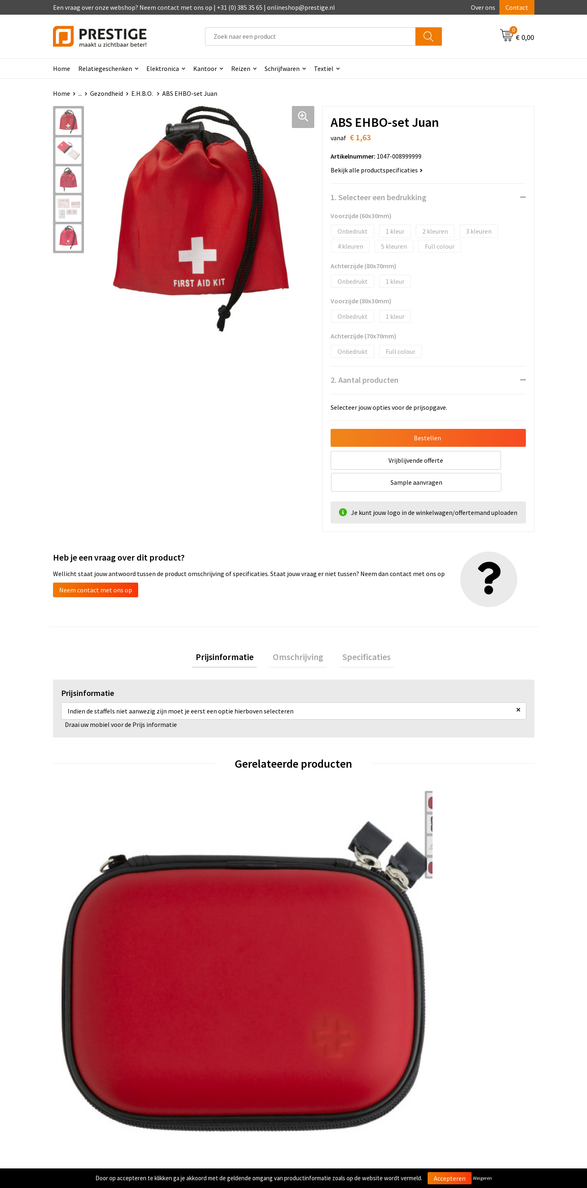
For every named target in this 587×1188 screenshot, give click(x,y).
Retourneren (322, 1053)
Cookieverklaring (446, 1040)
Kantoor (205, 68)
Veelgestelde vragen (212, 1040)
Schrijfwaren (282, 68)
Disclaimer (437, 1065)
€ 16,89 (203, 904)
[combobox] (310, 36)
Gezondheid (106, 93)
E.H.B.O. (142, 93)
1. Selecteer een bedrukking (378, 197)
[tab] (231, 637)
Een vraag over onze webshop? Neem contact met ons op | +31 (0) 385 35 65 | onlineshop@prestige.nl (194, 7)
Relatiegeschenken (105, 68)
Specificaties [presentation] (359, 636)
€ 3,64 (441, 904)
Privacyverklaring (447, 1053)
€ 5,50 (81, 904)
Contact (516, 7)
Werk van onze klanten (216, 1053)
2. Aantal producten (365, 380)
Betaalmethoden (328, 1040)
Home (61, 68)
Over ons (483, 7)
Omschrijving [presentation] (298, 636)
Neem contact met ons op (95, 568)
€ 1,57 (321, 904)
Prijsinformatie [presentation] (231, 636)
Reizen (240, 68)
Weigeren (482, 1178)
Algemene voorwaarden (456, 1028)
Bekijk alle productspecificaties (377, 170)
